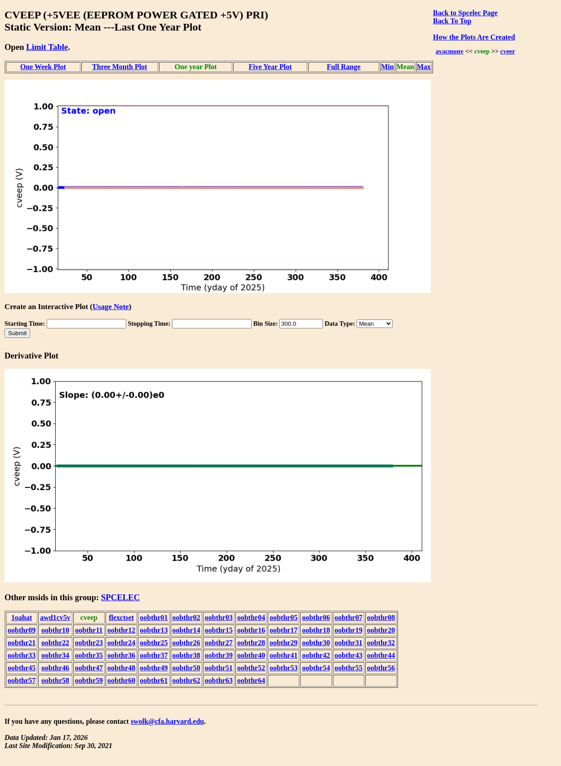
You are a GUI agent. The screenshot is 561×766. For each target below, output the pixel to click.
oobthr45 (21, 668)
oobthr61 (154, 680)
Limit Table (47, 47)
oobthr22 (55, 642)
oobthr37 (154, 655)
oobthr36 (121, 655)
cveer (507, 51)
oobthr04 (251, 617)
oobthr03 (219, 617)
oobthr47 (89, 668)
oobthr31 (348, 642)
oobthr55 (348, 668)
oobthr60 (121, 680)
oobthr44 (381, 655)
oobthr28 (251, 642)
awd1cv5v (55, 617)
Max (424, 67)
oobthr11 (88, 630)
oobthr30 (316, 642)
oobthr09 (21, 630)
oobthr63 (219, 680)
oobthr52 (251, 668)
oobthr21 (21, 642)
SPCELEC (120, 597)
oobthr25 (154, 642)
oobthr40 (251, 655)
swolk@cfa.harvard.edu (167, 721)
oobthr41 (283, 655)
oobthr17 (283, 630)
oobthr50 (186, 668)
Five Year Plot (270, 67)
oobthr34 (55, 655)
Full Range (343, 67)
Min (387, 67)
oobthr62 (186, 680)
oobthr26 (186, 642)
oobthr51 (219, 668)
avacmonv (450, 51)
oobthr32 (381, 642)
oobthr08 (381, 617)
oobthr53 (283, 668)
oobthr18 (316, 630)
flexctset (121, 617)
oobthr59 (89, 680)
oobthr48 (121, 668)
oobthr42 (316, 655)
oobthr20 (381, 630)
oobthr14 (186, 630)
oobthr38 (186, 655)
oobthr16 (251, 630)
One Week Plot (43, 67)
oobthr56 (381, 668)
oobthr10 (55, 630)
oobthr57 (21, 680)
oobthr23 (89, 642)
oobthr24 (121, 642)
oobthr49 (154, 668)
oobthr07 (348, 617)
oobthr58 (55, 680)
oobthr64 (251, 680)
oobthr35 (89, 655)
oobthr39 (219, 655)
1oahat (21, 617)
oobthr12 (121, 630)
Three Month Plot (119, 67)
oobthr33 (21, 655)
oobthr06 (316, 617)
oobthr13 (154, 630)
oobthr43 (348, 655)
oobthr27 (219, 642)
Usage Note (111, 306)
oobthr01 (154, 617)
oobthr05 (283, 617)
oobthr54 (316, 668)
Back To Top (452, 21)
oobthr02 (186, 617)
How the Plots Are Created (474, 37)
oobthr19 (348, 630)
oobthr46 (55, 668)
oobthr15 (219, 630)
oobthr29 (283, 642)
